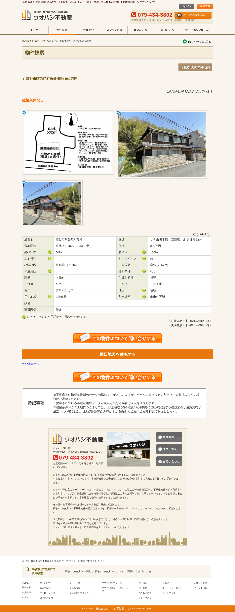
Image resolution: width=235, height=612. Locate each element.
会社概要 (142, 588)
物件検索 (61, 30)
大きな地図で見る (31, 364)
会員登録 (26, 592)
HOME (35, 30)
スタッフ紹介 (114, 30)
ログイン (26, 597)
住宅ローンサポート (49, 593)
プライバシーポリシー (173, 588)
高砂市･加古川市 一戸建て (79, 571)
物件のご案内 (46, 598)
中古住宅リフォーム (196, 30)
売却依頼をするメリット (81, 593)
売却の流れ (74, 588)
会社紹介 (88, 30)
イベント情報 (200, 588)
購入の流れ (45, 588)
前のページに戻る (196, 41)
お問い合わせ (200, 583)
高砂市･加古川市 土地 (139, 571)
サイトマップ (169, 593)
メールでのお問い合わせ (193, 15)
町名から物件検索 (41, 40)
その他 (165, 583)
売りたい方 (167, 30)
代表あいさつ (144, 593)
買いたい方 (140, 30)
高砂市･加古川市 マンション (110, 571)
